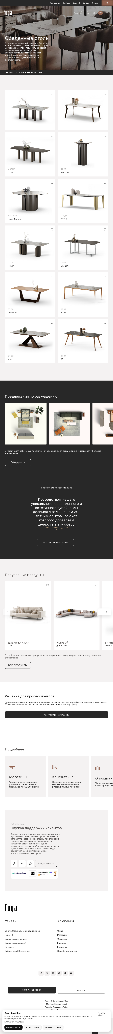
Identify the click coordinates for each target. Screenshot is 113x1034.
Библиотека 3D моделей (17, 951)
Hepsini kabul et (13, 1027)
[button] (104, 611)
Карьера (61, 943)
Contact (86, 3)
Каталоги (9, 947)
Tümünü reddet (33, 1027)
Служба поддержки (67, 951)
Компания (65, 921)
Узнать (10, 921)
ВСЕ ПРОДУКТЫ (17, 665)
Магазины (62, 935)
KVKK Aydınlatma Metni (14, 1022)
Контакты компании (55, 542)
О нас (60, 931)
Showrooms (55, 3)
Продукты (15, 72)
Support (76, 3)
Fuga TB (9, 935)
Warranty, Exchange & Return (56, 1007)
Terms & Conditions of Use (56, 1001)
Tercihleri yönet (102, 1014)
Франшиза (62, 939)
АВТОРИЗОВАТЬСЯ (31, 990)
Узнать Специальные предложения (22, 931)
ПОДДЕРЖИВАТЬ (46, 864)
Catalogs (66, 3)
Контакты (62, 947)
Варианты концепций (15, 943)
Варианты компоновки (16, 939)
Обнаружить (18, 462)
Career (95, 3)
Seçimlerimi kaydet (53, 1027)
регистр (81, 990)
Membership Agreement (56, 1004)
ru (107, 3)
